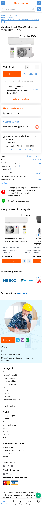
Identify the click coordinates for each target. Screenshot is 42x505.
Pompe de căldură (9, 381)
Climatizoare (7, 372)
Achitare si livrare (9, 425)
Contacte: (6, 347)
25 (40, 163)
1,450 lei (34, 89)
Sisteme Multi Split (10, 375)
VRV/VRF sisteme (9, 378)
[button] (38, 235)
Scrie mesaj (28, 149)
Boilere (5, 456)
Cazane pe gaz (8, 447)
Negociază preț (11, 113)
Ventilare (6, 390)
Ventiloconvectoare (10, 384)
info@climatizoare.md (10, 354)
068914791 (11, 142)
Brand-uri (6, 422)
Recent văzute (14, 293)
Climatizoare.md (21, 3)
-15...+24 (37, 173)
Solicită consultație (21, 99)
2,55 (39, 179)
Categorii (8, 368)
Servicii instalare (9, 406)
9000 (39, 166)
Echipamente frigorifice (11, 400)
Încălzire (6, 393)
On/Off (38, 169)
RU (39, 9)
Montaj (5, 428)
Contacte (6, 434)
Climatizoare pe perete (31, 156)
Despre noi (7, 431)
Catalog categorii (9, 416)
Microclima (7, 397)
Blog (4, 437)
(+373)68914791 (8, 351)
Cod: (26, 215)
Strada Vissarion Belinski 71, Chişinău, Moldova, (20, 137)
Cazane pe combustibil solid (13, 450)
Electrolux (37, 159)
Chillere (6, 387)
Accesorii (6, 403)
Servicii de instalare (14, 443)
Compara (6, 419)
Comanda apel (15, 149)
